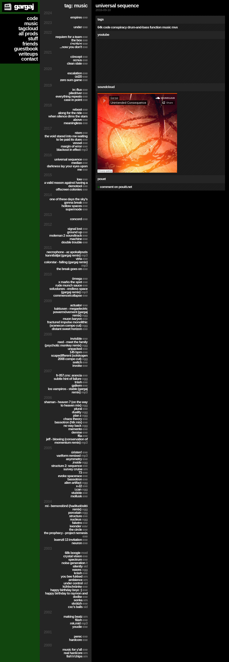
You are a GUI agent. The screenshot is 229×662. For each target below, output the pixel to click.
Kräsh (81, 573)
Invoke (80, 366)
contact (29, 59)
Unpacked (78, 349)
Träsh (81, 382)
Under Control (75, 583)
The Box (79, 40)
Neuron (80, 543)
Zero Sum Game (74, 80)
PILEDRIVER (78, 93)
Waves (80, 570)
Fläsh (81, 620)
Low (82, 179)
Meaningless (76, 123)
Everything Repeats (72, 96)
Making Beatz (75, 616)
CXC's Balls (78, 607)
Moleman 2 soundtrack (68, 235)
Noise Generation (74, 563)
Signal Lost (77, 229)
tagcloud (28, 28)
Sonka (81, 600)
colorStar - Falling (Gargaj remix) (66, 263)
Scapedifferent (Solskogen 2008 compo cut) (69, 357)
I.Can (81, 489)
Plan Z (80, 415)
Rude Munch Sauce (71, 285)
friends (30, 43)
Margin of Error (74, 146)
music (31, 23)
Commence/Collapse (70, 295)
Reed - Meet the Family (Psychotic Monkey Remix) (66, 343)
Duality (80, 412)
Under (80, 27)
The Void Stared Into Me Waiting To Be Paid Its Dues (66, 137)
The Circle (78, 529)
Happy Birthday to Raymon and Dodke (66, 595)
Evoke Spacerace (73, 476)
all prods (28, 33)
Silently (80, 566)
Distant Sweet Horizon (70, 329)
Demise (79, 432)
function (155, 27)
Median (79, 163)
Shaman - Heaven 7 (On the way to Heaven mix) (66, 403)
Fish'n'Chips (77, 656)
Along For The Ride (73, 113)
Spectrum (78, 559)
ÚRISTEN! (79, 452)
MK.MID (79, 623)
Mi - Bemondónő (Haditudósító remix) (66, 507)
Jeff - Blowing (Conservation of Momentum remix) (67, 440)
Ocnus (80, 60)
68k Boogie (76, 553)
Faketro (80, 523)
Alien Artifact (76, 483)
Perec (81, 636)
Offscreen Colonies (72, 189)
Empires (79, 17)
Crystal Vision (75, 556)
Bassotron (77, 479)
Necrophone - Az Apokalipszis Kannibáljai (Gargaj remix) (66, 253)
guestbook (26, 48)
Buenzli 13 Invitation (71, 540)
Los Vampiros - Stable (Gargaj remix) (68, 390)
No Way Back (75, 426)
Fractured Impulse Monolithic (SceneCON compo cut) (67, 323)
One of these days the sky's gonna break (69, 200)
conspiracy (119, 27)
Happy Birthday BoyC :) (69, 590)
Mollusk (79, 496)
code (32, 18)
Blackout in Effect (72, 150)
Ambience (78, 580)
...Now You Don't (74, 47)
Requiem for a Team (72, 37)
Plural (81, 409)
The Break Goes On (72, 269)
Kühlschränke (75, 586)
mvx (175, 27)
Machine (79, 239)
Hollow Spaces (74, 206)
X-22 (82, 486)
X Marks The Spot (73, 282)
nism (81, 133)
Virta (82, 259)
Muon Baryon (75, 319)
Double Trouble (74, 242)
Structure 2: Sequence (69, 466)
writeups (28, 54)
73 (83, 472)
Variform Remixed (72, 456)
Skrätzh (79, 603)
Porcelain (78, 513)
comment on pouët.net (116, 187)
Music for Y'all (75, 649)
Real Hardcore (76, 653)
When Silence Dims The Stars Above (68, 118)
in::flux (80, 90)
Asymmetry (77, 459)
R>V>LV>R (79, 43)
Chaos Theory (75, 419)
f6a (83, 436)
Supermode (76, 209)
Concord (79, 219)
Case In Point (76, 100)
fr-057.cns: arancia (72, 375)
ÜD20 (81, 76)
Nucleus (79, 519)
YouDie (80, 627)
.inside (80, 462)
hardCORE (78, 640)
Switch (80, 362)
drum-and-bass (138, 27)
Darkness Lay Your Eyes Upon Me (67, 167)
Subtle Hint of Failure (71, 379)
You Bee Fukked (74, 576)
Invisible (79, 339)
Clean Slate (77, 63)
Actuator (79, 305)
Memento (78, 429)
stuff (33, 38)
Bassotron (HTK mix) (71, 422)
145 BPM (79, 352)
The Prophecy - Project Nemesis (66, 534)
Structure (78, 516)
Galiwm (80, 385)
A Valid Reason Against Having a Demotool (66, 184)
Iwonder (79, 526)
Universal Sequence (71, 159)
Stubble (79, 493)
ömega (80, 279)
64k (99, 27)
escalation (77, 73)
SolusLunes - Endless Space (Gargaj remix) (68, 290)
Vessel (80, 143)
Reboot (80, 109)
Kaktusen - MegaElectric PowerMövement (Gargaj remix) (70, 312)
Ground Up (77, 232)
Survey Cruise (75, 469)
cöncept (79, 57)
